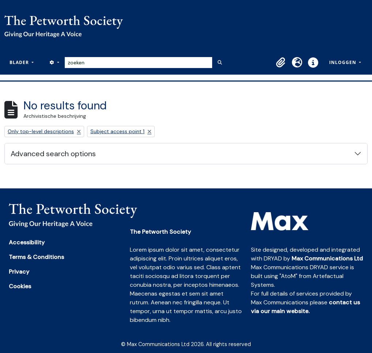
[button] (281, 63)
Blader (20, 62)
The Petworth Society (160, 232)
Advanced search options (53, 153)
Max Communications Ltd (327, 258)
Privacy (19, 271)
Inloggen (343, 62)
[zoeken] (138, 62)
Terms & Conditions (36, 257)
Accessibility (27, 242)
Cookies (20, 286)
